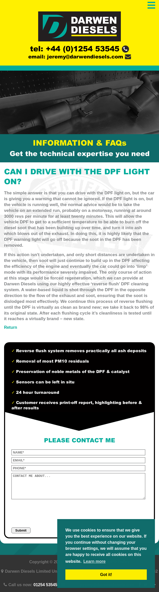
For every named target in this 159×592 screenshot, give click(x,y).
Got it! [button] (106, 574)
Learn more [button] (94, 561)
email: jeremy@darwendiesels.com (79, 56)
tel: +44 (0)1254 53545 (79, 49)
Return (10, 327)
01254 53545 (45, 585)
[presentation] (50, 512)
